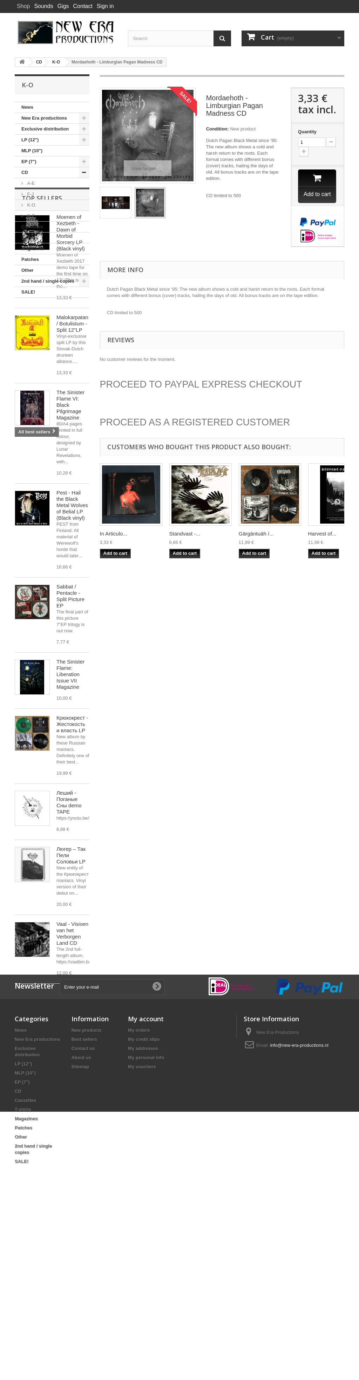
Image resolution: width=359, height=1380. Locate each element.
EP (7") (28, 161)
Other (27, 270)
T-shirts (29, 237)
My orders (139, 1204)
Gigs (63, 6)
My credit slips (144, 1213)
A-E (30, 183)
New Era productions (44, 118)
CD (24, 172)
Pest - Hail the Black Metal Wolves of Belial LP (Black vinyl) (72, 625)
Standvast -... (184, 535)
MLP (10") (31, 150)
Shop (23, 6)
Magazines (33, 248)
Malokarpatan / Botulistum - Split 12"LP (72, 444)
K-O (30, 205)
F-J (30, 194)
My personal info (146, 1231)
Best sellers (84, 1213)
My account (146, 1193)
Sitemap (80, 1241)
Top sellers (42, 319)
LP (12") (30, 139)
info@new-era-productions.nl (299, 1219)
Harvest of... (322, 535)
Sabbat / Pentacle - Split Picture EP (70, 716)
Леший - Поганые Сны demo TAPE (69, 922)
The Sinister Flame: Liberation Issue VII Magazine (70, 794)
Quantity (307, 131)
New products (87, 1204)
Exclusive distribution (45, 129)
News (27, 107)
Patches (30, 259)
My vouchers (142, 1241)
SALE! (28, 292)
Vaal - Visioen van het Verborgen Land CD (72, 1054)
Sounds (43, 6)
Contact (83, 6)
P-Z (30, 215)
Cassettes (32, 226)
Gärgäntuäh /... (256, 535)
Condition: (217, 129)
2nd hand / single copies (47, 281)
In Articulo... (113, 535)
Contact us (83, 1222)
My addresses (143, 1222)
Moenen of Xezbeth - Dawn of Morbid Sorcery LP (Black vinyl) (70, 353)
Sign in (105, 6)
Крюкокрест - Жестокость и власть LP (72, 844)
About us (81, 1231)
